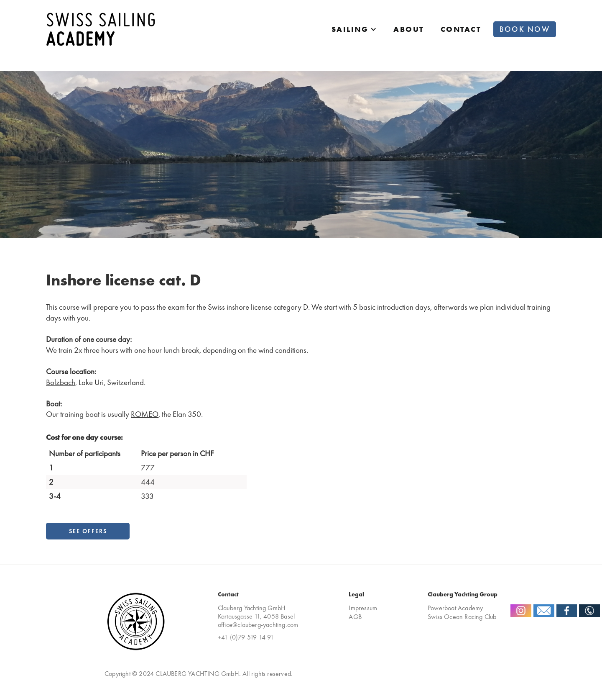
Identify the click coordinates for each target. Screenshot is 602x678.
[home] (100, 29)
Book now (525, 29)
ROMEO (144, 414)
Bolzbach (60, 382)
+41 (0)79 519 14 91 (246, 637)
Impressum (363, 608)
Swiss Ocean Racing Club (462, 616)
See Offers (88, 531)
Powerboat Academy (455, 608)
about (408, 29)
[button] (354, 29)
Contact (461, 29)
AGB (355, 616)
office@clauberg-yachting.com (258, 625)
